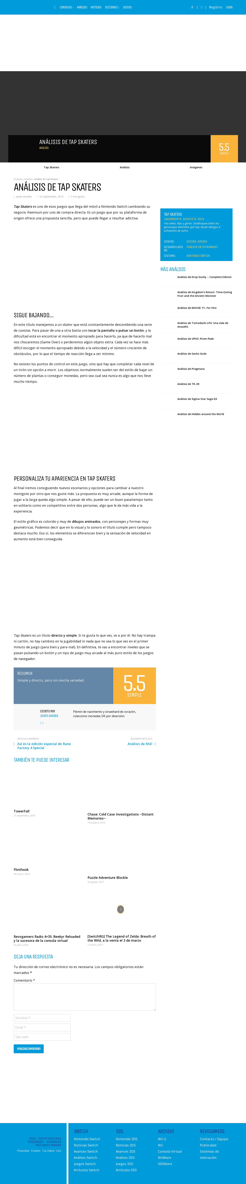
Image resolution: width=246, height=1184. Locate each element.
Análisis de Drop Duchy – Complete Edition (204, 277)
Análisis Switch (85, 1157)
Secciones (111, 7)
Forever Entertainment (202, 247)
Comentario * (24, 980)
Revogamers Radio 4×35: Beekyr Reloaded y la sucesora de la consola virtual (47, 938)
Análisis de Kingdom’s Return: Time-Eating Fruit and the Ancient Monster (204, 294)
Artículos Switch (86, 1170)
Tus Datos (48, 1151)
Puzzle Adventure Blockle (108, 877)
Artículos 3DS (126, 1170)
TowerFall (22, 811)
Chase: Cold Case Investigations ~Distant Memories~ (121, 816)
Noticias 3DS (126, 1145)
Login (229, 7)
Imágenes (196, 167)
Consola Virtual (170, 1151)
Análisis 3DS (125, 1157)
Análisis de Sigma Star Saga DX (197, 399)
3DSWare (165, 1164)
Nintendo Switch (198, 256)
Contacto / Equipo (214, 1139)
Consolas (66, 7)
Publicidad (208, 1145)
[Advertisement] (123, 42)
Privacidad (23, 1151)
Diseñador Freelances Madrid (48, 1143)
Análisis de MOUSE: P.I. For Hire (196, 308)
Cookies (35, 1151)
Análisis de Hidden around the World (200, 414)
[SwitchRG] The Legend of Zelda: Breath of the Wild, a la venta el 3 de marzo (122, 938)
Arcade (202, 241)
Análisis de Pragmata (191, 369)
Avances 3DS (125, 1151)
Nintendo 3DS (126, 1139)
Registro (215, 7)
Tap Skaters (51, 167)
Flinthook (21, 869)
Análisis (82, 7)
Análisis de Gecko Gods (191, 353)
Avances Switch (86, 1151)
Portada (18, 179)
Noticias (96, 7)
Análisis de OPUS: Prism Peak (195, 338)
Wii (160, 1145)
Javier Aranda (24, 196)
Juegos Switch (85, 1164)
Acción (191, 241)
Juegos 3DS (124, 1164)
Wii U (162, 1139)
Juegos (127, 7)
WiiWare (164, 1157)
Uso (58, 1151)
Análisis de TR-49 (188, 384)
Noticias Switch (86, 1145)
